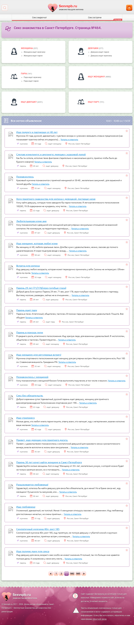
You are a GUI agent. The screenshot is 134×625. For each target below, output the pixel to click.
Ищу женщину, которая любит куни (37, 243)
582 (72, 573)
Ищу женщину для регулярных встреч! (38, 354)
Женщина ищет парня (33, 56)
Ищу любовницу (25, 506)
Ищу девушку (29, 102)
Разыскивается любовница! (32, 484)
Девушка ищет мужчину (101, 56)
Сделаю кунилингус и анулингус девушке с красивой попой (51, 154)
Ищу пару (94, 102)
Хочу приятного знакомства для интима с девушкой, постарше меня (55, 198)
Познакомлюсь (25, 176)
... (66, 573)
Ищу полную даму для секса (32, 551)
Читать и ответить (69, 139)
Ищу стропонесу (25, 417)
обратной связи (99, 619)
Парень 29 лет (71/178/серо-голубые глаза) (41, 287)
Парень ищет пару (26, 310)
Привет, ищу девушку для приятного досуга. (42, 439)
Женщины (27, 48)
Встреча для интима (28, 265)
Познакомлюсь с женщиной (32, 376)
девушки (93, 48)
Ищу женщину (96, 76)
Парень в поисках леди (29, 332)
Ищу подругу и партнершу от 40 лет (36, 132)
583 (78, 573)
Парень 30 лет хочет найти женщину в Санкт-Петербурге (49, 462)
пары (24, 73)
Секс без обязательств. (29, 395)
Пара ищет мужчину (32, 77)
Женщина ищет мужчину (34, 52)
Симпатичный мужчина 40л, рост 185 (37, 528)
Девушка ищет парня (100, 52)
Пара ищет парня (31, 81)
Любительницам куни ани (31, 221)
